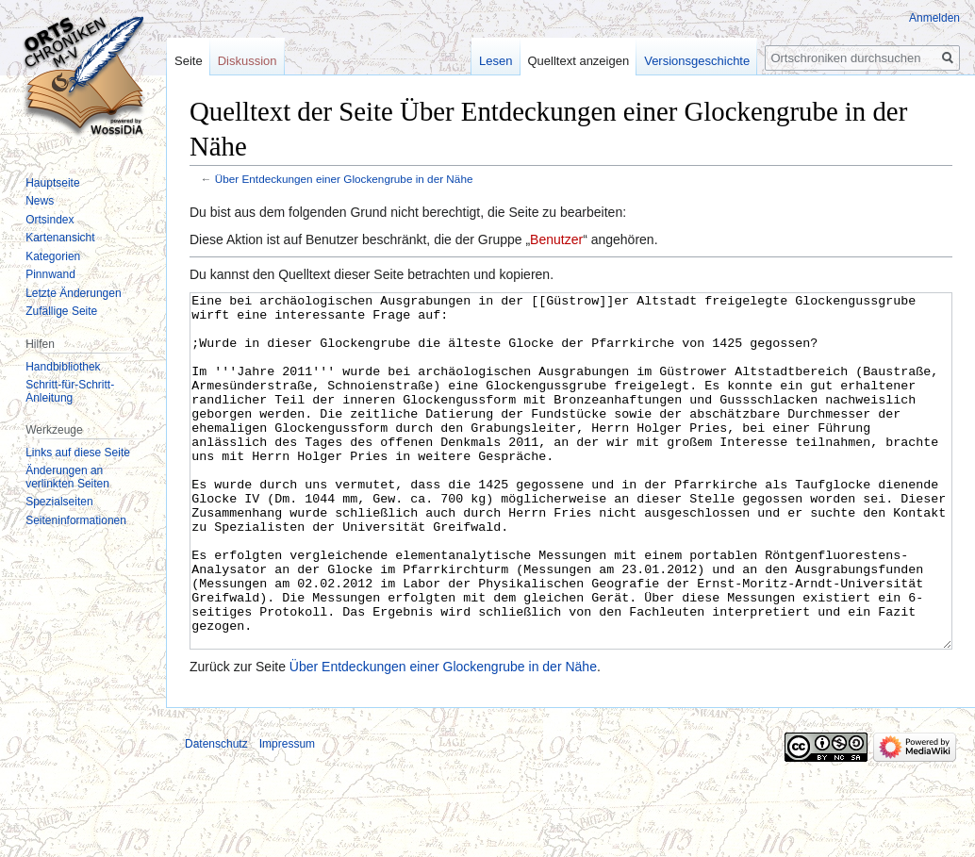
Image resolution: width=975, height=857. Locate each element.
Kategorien (52, 256)
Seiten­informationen (75, 520)
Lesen (495, 61)
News (39, 200)
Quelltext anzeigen (579, 61)
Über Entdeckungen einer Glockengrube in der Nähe (344, 179)
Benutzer (556, 239)
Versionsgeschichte (697, 61)
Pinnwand (50, 274)
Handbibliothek (62, 366)
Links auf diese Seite (77, 452)
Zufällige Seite (61, 311)
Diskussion (247, 61)
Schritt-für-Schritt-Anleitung (69, 391)
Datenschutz (216, 814)
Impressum (287, 814)
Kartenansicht (59, 237)
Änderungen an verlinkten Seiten (67, 477)
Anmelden (934, 18)
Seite (188, 61)
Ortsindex (49, 219)
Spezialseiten (58, 501)
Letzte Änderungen (73, 293)
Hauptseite (52, 183)
